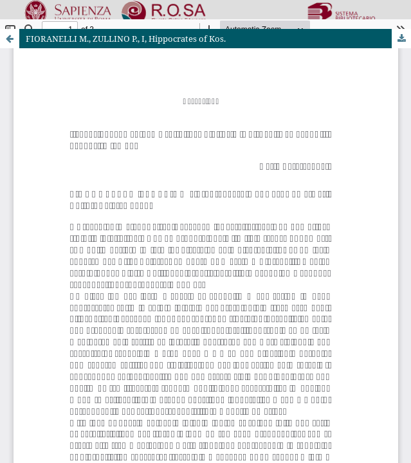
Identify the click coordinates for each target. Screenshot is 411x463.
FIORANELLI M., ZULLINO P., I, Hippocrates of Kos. (126, 38)
